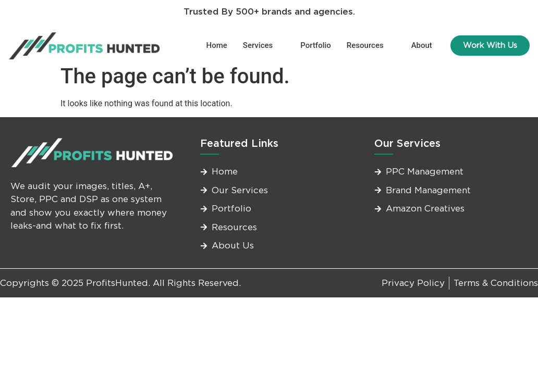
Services (262, 45)
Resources (370, 45)
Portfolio (315, 45)
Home (216, 45)
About (421, 45)
